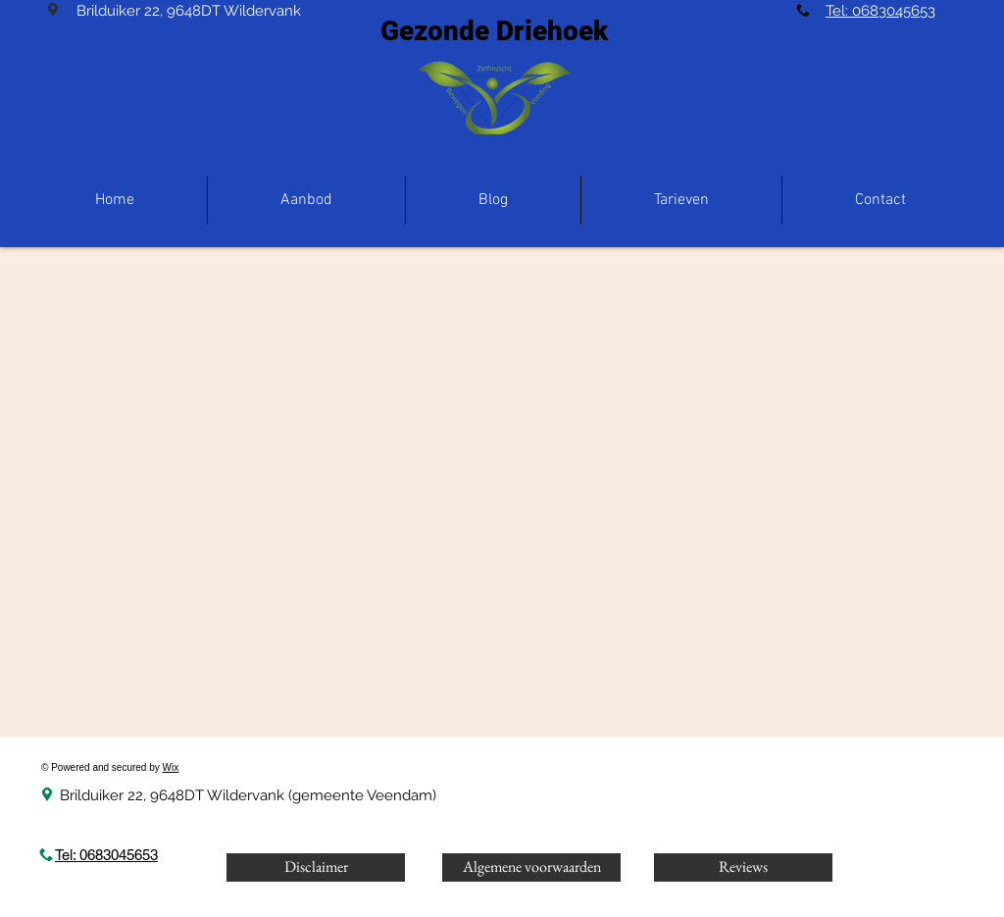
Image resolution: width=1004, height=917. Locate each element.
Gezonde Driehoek (494, 31)
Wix (171, 767)
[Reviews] (743, 867)
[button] (306, 200)
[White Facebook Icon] (873, 779)
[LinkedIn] (928, 779)
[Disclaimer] (315, 867)
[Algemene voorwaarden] (531, 867)
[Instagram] (899, 779)
